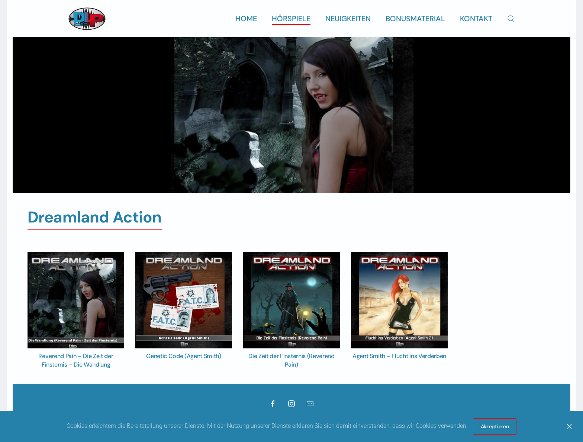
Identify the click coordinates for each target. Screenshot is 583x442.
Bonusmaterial (415, 18)
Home (246, 18)
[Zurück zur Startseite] (87, 18)
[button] (511, 18)
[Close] (569, 426)
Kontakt (476, 18)
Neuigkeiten (348, 18)
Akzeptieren (495, 426)
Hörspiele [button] (291, 18)
